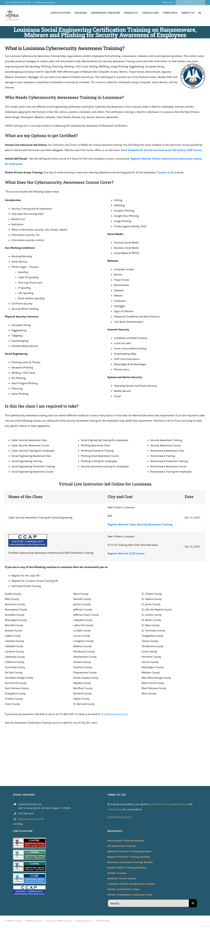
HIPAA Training (14, 920)
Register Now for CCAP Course (126, 553)
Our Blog (18, 823)
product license (179, 804)
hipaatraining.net (84, 920)
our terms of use (159, 804)
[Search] (193, 903)
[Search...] (148, 903)
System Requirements (119, 817)
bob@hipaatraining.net (44, 2)
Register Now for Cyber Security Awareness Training (140, 524)
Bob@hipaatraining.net (115, 714)
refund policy (115, 809)
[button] (200, 13)
